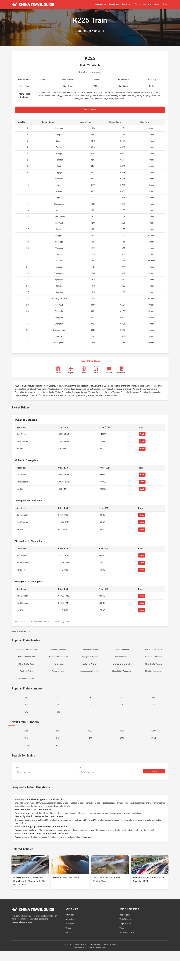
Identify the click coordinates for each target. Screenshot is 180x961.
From (45, 780)
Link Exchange (94, 954)
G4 (90, 703)
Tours (122, 938)
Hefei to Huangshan (153, 675)
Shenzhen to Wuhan (121, 659)
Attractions (114, 4)
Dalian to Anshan (90, 667)
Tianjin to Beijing (26, 675)
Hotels (165, 4)
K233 (90, 747)
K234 (122, 747)
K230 (153, 738)
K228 (90, 738)
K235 (153, 747)
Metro (156, 4)
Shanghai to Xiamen (89, 659)
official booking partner (59, 823)
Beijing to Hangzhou (26, 659)
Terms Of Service (110, 954)
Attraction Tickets (127, 942)
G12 (26, 719)
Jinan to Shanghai (121, 651)
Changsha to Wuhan (153, 659)
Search (154, 781)
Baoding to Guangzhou (58, 659)
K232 (58, 747)
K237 (58, 755)
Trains (137, 4)
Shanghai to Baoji (26, 667)
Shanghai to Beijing (90, 651)
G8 (58, 711)
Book (142, 436)
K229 (122, 738)
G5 (122, 703)
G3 (58, 703)
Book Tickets (90, 110)
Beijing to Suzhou (26, 683)
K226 (26, 738)
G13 (58, 719)
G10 (122, 711)
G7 (26, 711)
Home (14, 633)
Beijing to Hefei (58, 675)
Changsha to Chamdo (122, 667)
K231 (26, 747)
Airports (147, 4)
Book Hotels (125, 924)
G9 (90, 711)
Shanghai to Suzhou (153, 667)
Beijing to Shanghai (58, 651)
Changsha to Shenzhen (90, 675)
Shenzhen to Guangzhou (26, 651)
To (109, 780)
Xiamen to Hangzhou (153, 651)
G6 (153, 703)
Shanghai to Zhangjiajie (122, 675)
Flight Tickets (125, 933)
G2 (26, 703)
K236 (26, 755)
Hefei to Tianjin (58, 667)
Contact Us (67, 954)
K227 (58, 738)
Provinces (126, 4)
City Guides (100, 4)
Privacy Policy (80, 954)
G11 (153, 711)
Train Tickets (125, 929)
